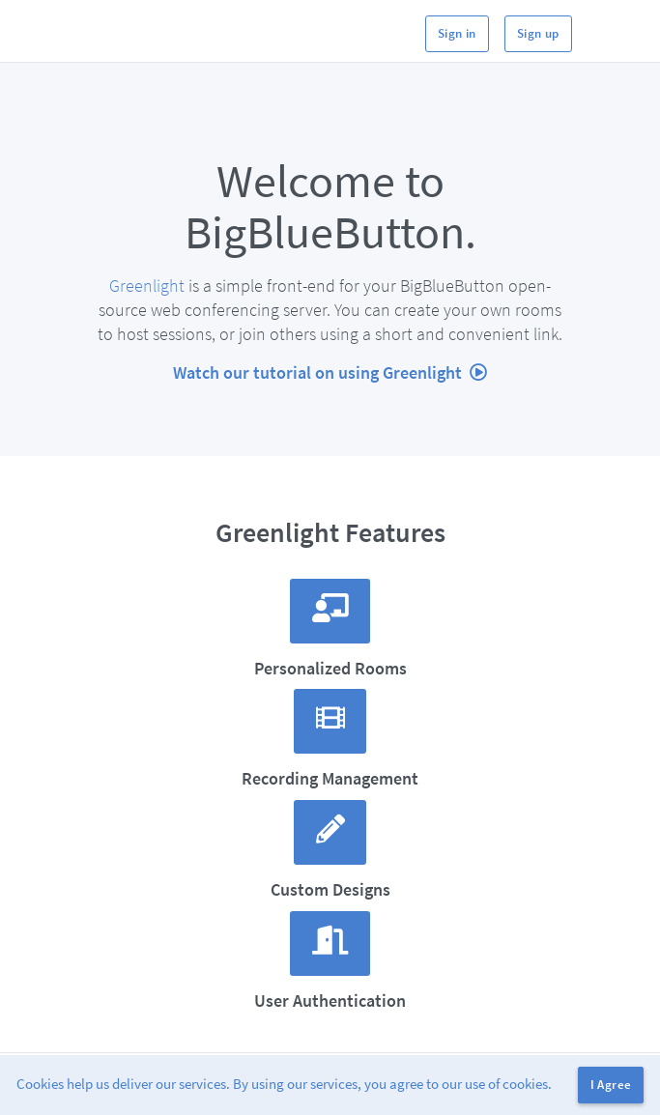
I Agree (611, 1084)
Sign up (538, 33)
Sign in (457, 33)
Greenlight (147, 285)
